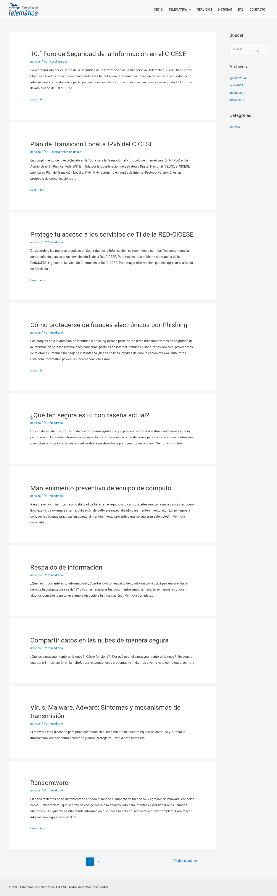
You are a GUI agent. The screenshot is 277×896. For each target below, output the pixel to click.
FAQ (240, 9)
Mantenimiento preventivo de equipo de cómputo (100, 488)
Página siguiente (185, 861)
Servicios (204, 9)
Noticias (225, 9)
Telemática (180, 9)
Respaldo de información (66, 567)
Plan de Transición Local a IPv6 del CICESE (91, 144)
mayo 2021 (237, 100)
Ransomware (49, 782)
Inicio (158, 9)
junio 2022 (237, 86)
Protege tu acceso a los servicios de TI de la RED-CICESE (111, 234)
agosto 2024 (238, 78)
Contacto (257, 9)
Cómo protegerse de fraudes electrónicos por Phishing (108, 325)
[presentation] (189, 9)
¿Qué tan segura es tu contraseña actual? (89, 415)
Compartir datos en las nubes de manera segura (99, 640)
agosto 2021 (238, 93)
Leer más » (38, 99)
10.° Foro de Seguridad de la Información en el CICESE (108, 54)
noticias (36, 61)
